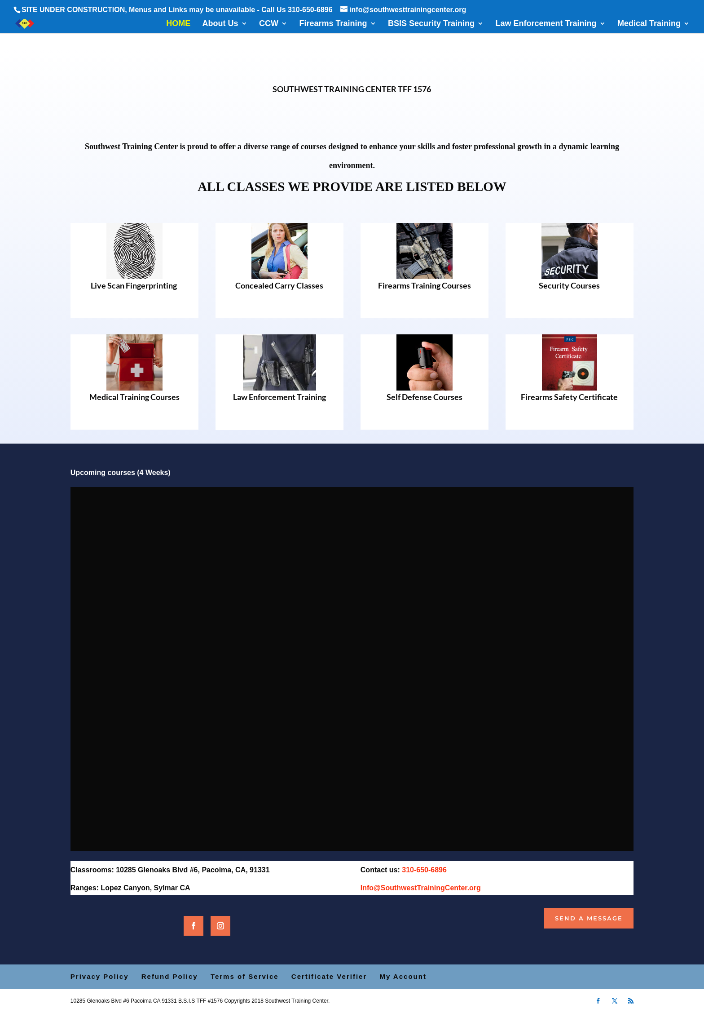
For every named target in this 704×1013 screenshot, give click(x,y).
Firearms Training (333, 24)
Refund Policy (169, 976)
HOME (178, 24)
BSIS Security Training (431, 24)
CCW (268, 24)
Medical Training (649, 24)
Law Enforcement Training (545, 24)
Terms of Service (245, 976)
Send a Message (589, 918)
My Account (402, 976)
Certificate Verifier (329, 976)
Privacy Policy (99, 976)
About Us (220, 24)
